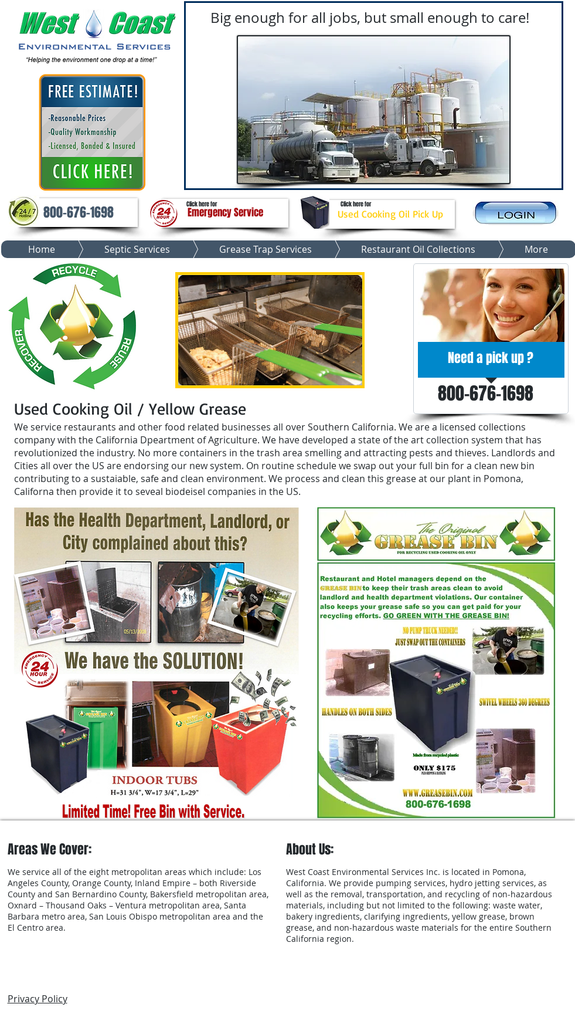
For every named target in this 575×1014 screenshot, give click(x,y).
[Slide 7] (404, 176)
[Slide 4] (384, 176)
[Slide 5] (394, 176)
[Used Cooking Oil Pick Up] (390, 214)
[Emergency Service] (225, 213)
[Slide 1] (343, 176)
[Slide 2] (364, 176)
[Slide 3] (374, 176)
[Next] (553, 96)
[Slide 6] (354, 176)
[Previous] (195, 96)
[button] (78, 212)
